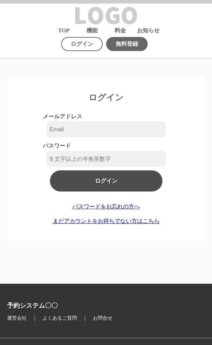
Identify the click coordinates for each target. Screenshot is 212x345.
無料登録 (127, 44)
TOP (64, 30)
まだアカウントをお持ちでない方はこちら (106, 221)
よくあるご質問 (60, 318)
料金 (120, 30)
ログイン (82, 44)
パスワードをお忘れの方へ (106, 206)
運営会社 (17, 318)
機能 (92, 30)
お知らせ (148, 30)
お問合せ (103, 318)
